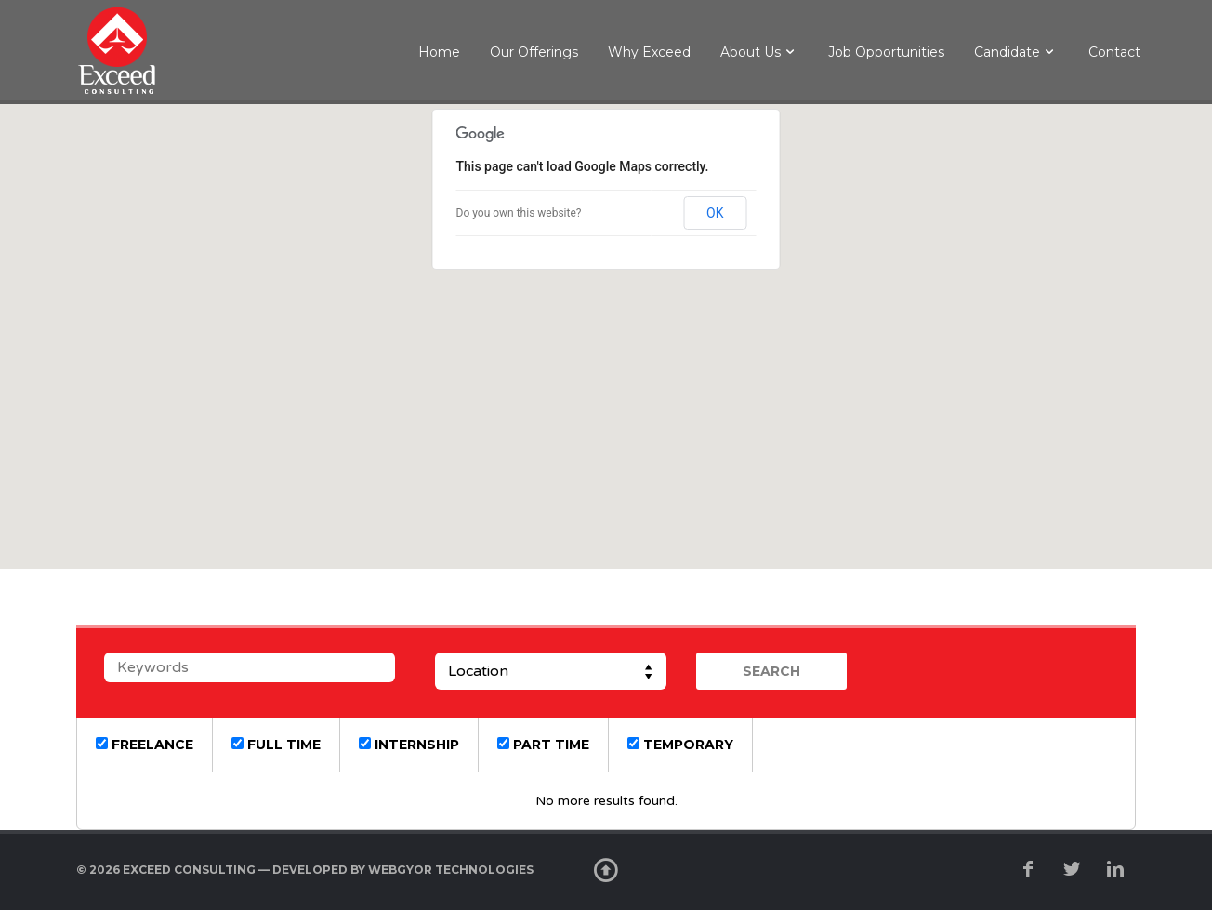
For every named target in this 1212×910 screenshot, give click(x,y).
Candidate (1007, 52)
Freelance (144, 744)
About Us (750, 52)
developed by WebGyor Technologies (403, 870)
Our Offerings (534, 52)
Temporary (680, 744)
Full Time (276, 744)
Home (439, 52)
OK (714, 212)
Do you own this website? (519, 212)
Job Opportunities (886, 52)
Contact (1114, 52)
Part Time (543, 744)
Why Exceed (649, 52)
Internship (409, 744)
